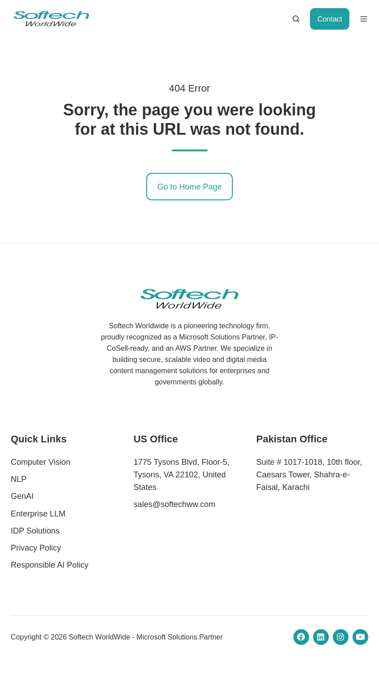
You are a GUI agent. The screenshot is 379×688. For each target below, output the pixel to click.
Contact (330, 19)
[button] (296, 18)
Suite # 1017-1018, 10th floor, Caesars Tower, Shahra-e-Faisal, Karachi (309, 475)
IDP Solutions (35, 530)
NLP (18, 479)
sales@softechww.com (174, 504)
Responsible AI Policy (49, 564)
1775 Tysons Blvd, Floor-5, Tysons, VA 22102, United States (182, 475)
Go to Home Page (189, 186)
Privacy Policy (36, 547)
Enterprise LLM (38, 513)
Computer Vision (40, 462)
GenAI (22, 496)
